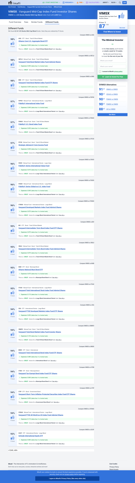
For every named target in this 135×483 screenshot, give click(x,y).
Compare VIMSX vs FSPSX (86, 97)
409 (15, 450)
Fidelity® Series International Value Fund (33, 166)
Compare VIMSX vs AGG (87, 35)
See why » (59, 49)
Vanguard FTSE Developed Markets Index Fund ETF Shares (40, 311)
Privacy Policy (114, 467)
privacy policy (118, 71)
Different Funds (52, 22)
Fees (26, 22)
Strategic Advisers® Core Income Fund (33, 145)
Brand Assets (114, 469)
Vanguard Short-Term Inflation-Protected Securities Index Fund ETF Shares (46, 394)
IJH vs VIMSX (110, 109)
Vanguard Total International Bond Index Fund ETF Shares (40, 353)
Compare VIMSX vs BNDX (86, 346)
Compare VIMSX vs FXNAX (86, 118)
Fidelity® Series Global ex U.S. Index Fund (34, 187)
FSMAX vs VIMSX (112, 99)
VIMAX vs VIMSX (112, 89)
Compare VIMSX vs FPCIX (86, 139)
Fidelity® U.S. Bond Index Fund (30, 124)
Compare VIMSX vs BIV (87, 222)
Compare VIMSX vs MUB (87, 263)
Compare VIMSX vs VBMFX (86, 325)
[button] (52, 2)
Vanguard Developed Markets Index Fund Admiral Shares (39, 207)
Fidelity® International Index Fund (31, 103)
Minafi (10, 464)
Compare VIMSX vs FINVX (86, 159)
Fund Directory (21, 7)
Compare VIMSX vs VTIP (87, 388)
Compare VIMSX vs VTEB (86, 367)
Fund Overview (15, 22)
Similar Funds (37, 22)
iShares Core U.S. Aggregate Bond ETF (33, 41)
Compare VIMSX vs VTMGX (86, 201)
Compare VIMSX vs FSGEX (86, 180)
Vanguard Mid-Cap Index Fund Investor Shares (39, 7)
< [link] (8, 450)
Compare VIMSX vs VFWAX (86, 409)
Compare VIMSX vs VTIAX (86, 284)
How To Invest (12, 7)
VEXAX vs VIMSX (112, 94)
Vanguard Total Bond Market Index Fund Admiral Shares (39, 62)
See (122, 27)
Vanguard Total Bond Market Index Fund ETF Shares (38, 83)
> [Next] (17, 450)
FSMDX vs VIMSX (112, 104)
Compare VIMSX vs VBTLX (86, 55)
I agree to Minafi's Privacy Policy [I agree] (67, 478)
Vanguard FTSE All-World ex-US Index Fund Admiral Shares (40, 415)
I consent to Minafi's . (112, 71)
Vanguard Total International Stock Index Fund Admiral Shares (41, 290)
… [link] (13, 450)
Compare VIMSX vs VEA (87, 305)
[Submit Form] (113, 77)
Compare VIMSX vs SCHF (86, 429)
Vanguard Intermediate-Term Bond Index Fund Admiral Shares (41, 249)
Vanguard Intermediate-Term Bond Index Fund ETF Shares (40, 228)
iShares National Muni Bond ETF (30, 270)
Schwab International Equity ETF (30, 436)
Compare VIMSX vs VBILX (86, 242)
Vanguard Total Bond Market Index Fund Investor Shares (39, 332)
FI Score (13, 46)
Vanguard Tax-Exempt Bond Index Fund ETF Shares (37, 373)
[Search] (120, 2)
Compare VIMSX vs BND (87, 76)
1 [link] (9, 450)
